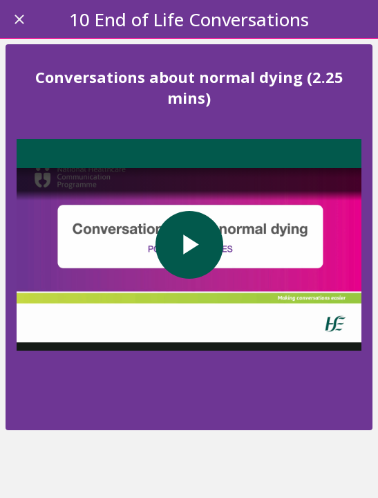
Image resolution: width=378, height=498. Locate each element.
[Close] (19, 19)
